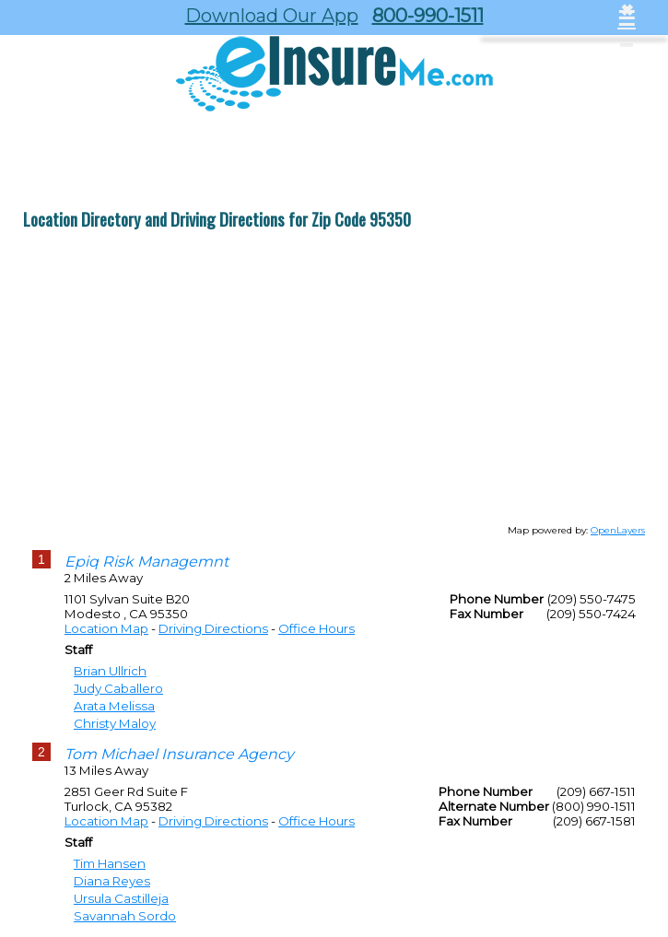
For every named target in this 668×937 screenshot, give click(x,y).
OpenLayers (618, 530)
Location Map (106, 628)
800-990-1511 (428, 16)
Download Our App (271, 16)
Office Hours (316, 628)
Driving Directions (213, 628)
